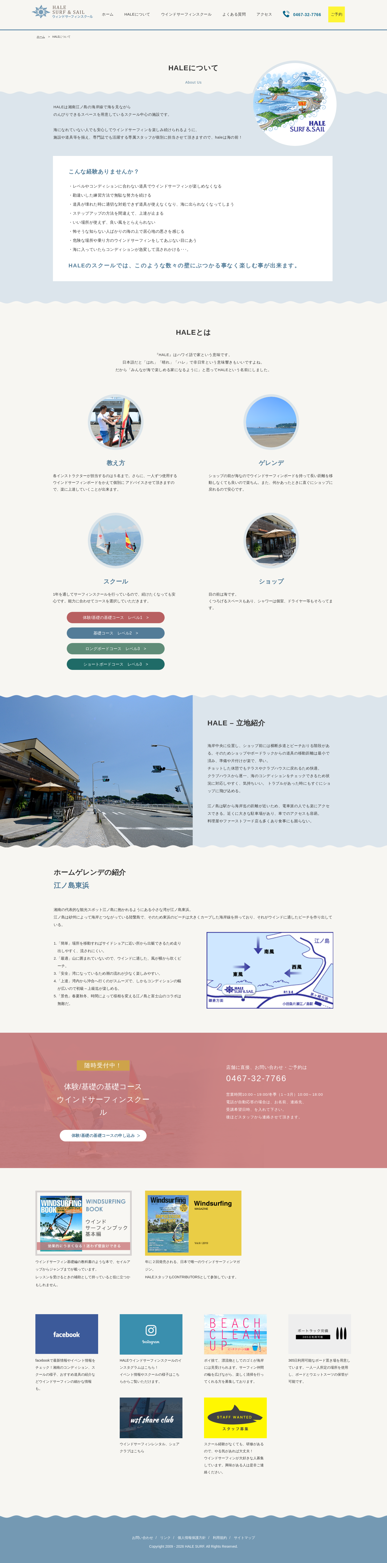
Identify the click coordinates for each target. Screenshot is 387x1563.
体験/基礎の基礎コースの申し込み (103, 1135)
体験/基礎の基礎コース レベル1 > (116, 617)
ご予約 (337, 14)
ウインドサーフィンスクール (186, 14)
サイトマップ (244, 1538)
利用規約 (220, 1538)
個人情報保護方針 (192, 1538)
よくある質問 (234, 14)
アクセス (264, 14)
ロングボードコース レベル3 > (115, 649)
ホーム (108, 14)
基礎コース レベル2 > (115, 633)
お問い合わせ (142, 1538)
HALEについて (137, 14)
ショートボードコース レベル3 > (115, 664)
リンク (165, 1538)
